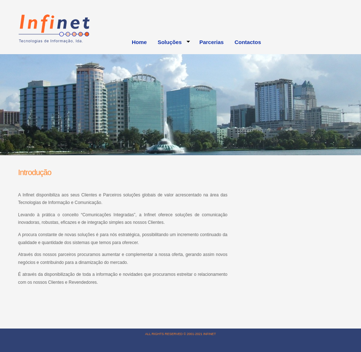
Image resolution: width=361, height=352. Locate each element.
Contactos (248, 42)
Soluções (171, 42)
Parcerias (211, 42)
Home (139, 42)
